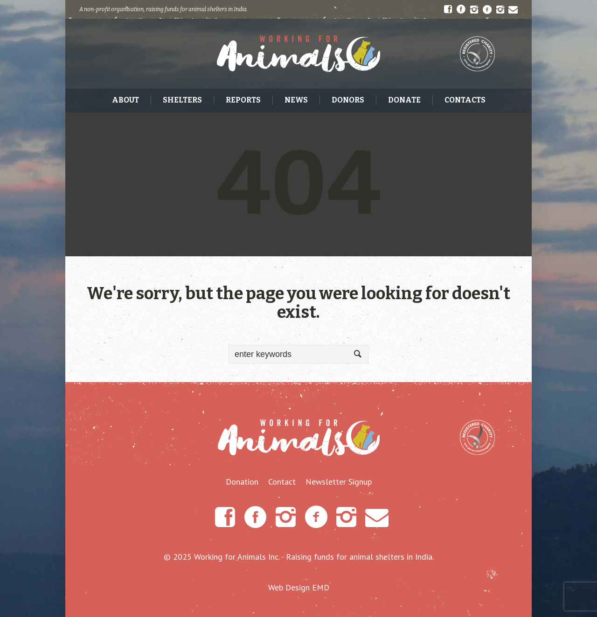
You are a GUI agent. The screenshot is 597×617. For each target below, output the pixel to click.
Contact (282, 482)
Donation (242, 482)
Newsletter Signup (338, 482)
